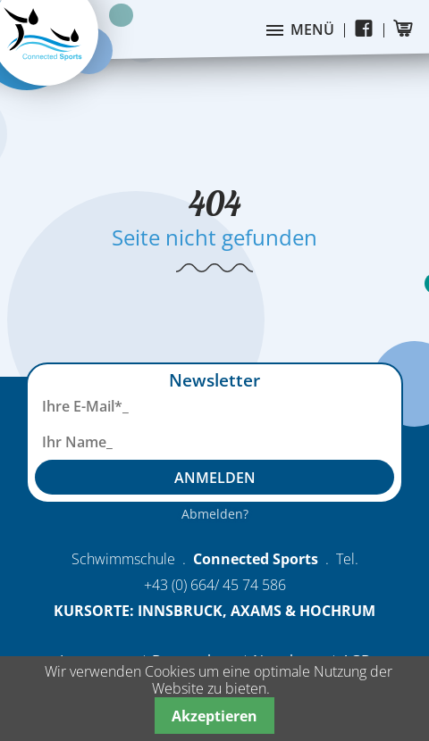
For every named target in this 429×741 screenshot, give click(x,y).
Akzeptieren (214, 716)
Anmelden (215, 477)
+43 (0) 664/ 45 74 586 (215, 585)
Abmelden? (214, 513)
